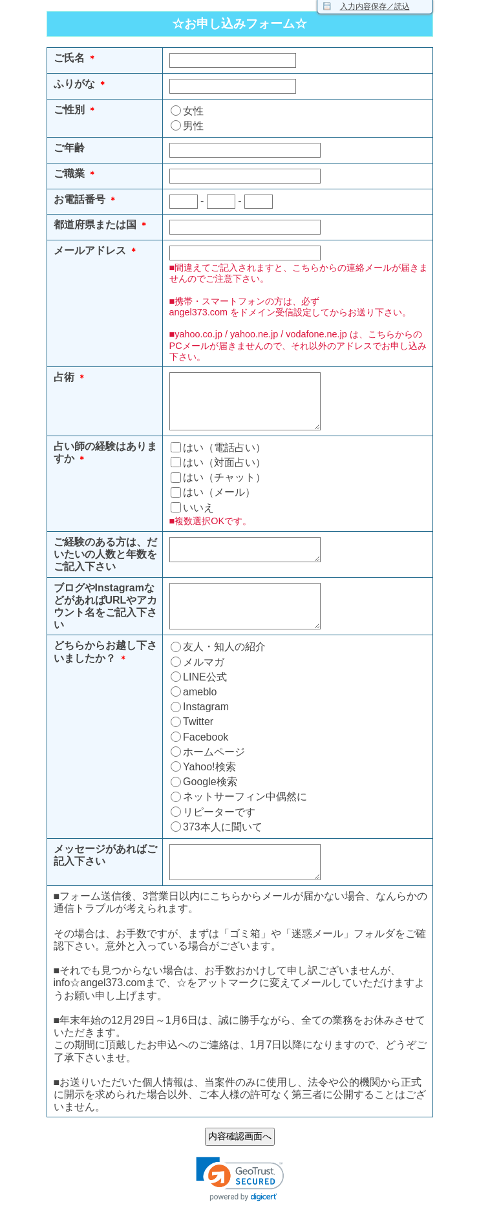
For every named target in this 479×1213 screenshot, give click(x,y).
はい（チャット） (224, 477)
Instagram (206, 706)
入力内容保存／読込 (375, 6)
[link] (240, 1178)
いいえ (198, 507)
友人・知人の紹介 (224, 646)
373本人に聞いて (222, 826)
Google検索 (210, 781)
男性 (193, 125)
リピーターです (219, 812)
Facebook (205, 737)
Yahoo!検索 (209, 766)
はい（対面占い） (224, 462)
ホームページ (214, 751)
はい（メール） (219, 492)
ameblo (200, 691)
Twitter (198, 721)
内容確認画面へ (239, 1136)
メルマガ (203, 662)
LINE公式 (205, 676)
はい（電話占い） (224, 447)
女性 (193, 110)
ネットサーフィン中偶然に (245, 796)
